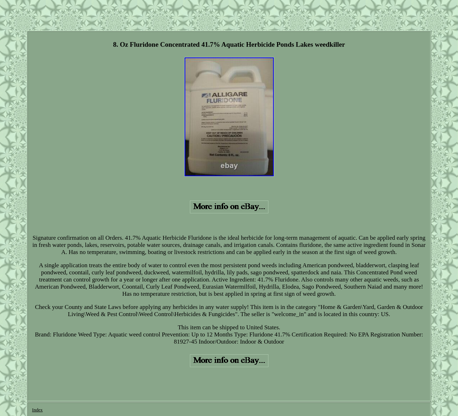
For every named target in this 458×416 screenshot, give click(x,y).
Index (37, 409)
